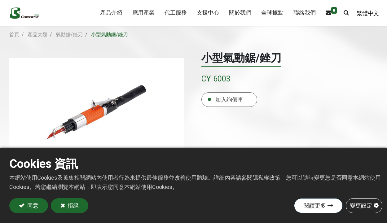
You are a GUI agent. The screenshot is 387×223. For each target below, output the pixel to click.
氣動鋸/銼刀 (69, 42)
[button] (343, 16)
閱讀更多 (315, 205)
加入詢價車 (229, 106)
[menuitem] (140, 16)
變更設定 (361, 205)
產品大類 (37, 42)
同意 (32, 205)
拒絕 (73, 205)
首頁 (14, 42)
